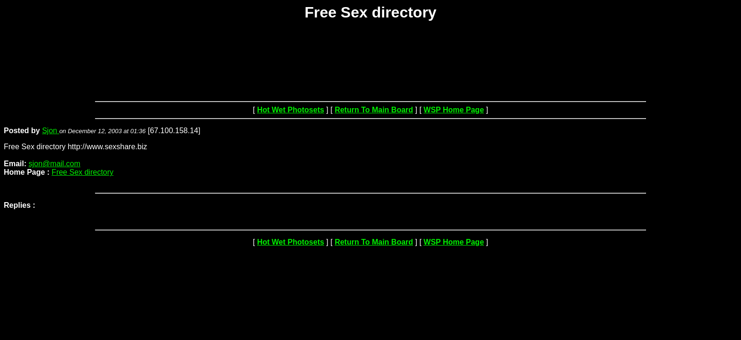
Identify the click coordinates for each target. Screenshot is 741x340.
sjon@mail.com (54, 164)
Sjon (50, 131)
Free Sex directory (82, 172)
